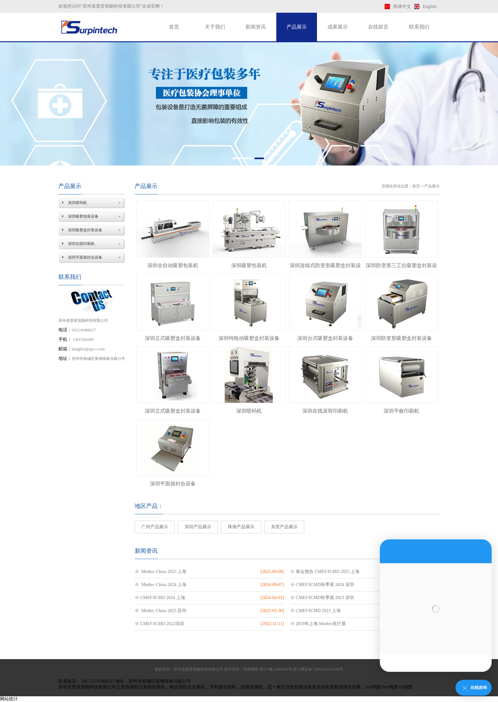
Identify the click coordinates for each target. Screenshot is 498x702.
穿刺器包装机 (223, 687)
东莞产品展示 (284, 526)
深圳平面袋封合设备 (85, 257)
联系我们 (419, 27)
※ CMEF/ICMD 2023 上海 (315, 610)
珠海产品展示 (241, 526)
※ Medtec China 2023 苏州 (160, 610)
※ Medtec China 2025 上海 (160, 571)
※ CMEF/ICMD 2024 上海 (160, 597)
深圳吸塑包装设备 (83, 216)
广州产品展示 (154, 526)
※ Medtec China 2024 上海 (160, 584)
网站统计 (9, 699)
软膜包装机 (252, 687)
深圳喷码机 (77, 202)
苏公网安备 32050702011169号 (318, 669)
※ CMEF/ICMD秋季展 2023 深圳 (322, 597)
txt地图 (406, 687)
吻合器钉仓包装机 (187, 687)
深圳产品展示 (198, 526)
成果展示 (337, 27)
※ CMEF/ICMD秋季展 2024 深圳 (322, 584)
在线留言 (378, 27)
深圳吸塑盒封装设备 (85, 230)
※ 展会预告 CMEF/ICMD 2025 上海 (325, 571)
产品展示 (296, 27)
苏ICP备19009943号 (275, 669)
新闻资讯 (256, 27)
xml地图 (373, 687)
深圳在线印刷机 (81, 243)
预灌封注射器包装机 (145, 687)
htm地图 (390, 687)
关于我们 (215, 27)
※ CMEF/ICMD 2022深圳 (159, 623)
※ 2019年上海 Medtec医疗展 (318, 623)
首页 (174, 27)
